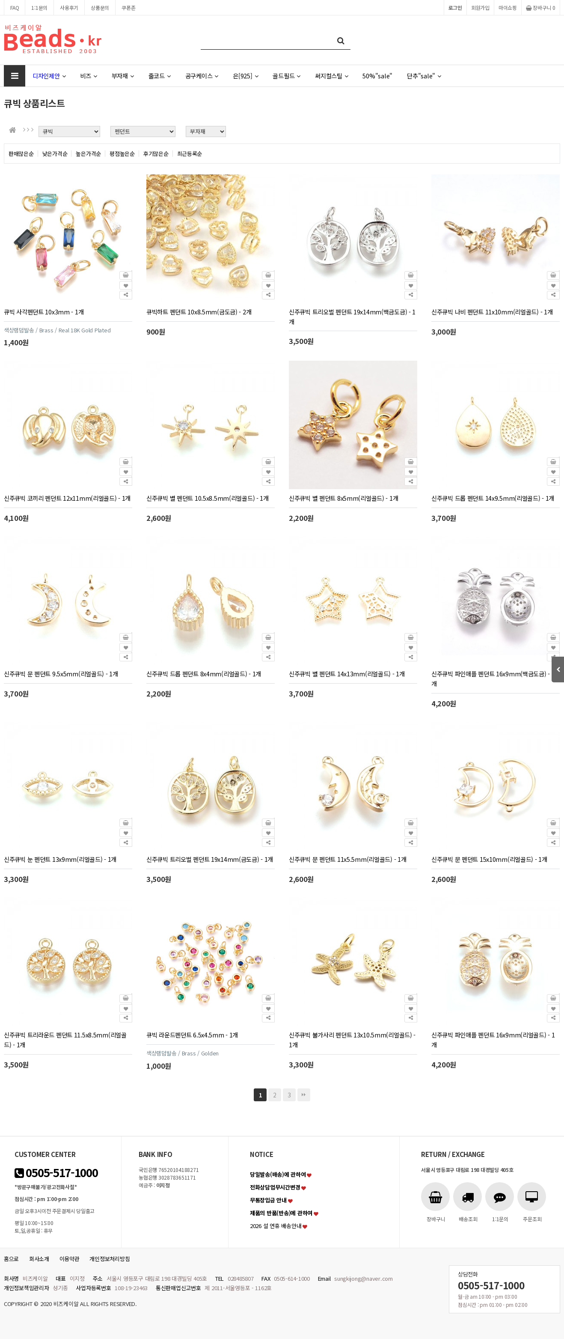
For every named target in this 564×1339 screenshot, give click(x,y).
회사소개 (39, 1259)
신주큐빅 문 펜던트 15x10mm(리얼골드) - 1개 (489, 859)
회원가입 (480, 7)
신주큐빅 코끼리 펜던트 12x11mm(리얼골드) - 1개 (67, 497)
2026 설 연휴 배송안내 (275, 1226)
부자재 (123, 75)
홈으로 (11, 1259)
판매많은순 (21, 153)
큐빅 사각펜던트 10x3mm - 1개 (43, 311)
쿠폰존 (128, 7)
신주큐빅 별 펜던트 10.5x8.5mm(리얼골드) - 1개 (207, 497)
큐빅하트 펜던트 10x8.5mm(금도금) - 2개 (198, 311)
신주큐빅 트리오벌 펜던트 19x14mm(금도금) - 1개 (209, 859)
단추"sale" (424, 75)
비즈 (88, 75)
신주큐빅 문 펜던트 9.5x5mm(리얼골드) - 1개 (61, 673)
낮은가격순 (55, 153)
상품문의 (100, 7)
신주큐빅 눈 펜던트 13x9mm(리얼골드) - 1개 (60, 859)
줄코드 (159, 75)
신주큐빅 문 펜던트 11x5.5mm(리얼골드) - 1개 (347, 859)
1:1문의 (39, 7)
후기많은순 (156, 153)
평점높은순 (122, 153)
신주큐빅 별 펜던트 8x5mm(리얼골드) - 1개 (343, 497)
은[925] (245, 75)
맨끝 (303, 1094)
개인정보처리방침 (109, 1259)
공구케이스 (201, 75)
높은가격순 (88, 153)
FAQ (14, 7)
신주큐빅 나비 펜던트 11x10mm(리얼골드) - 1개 (491, 311)
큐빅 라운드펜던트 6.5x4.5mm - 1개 (192, 1034)
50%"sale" (377, 75)
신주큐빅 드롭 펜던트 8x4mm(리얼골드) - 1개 (203, 673)
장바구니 (540, 7)
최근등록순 (189, 153)
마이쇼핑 (508, 7)
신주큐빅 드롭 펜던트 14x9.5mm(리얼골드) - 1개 (492, 497)
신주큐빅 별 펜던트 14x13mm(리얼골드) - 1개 (347, 673)
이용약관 (69, 1259)
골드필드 (286, 75)
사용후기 (69, 7)
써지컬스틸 (331, 75)
